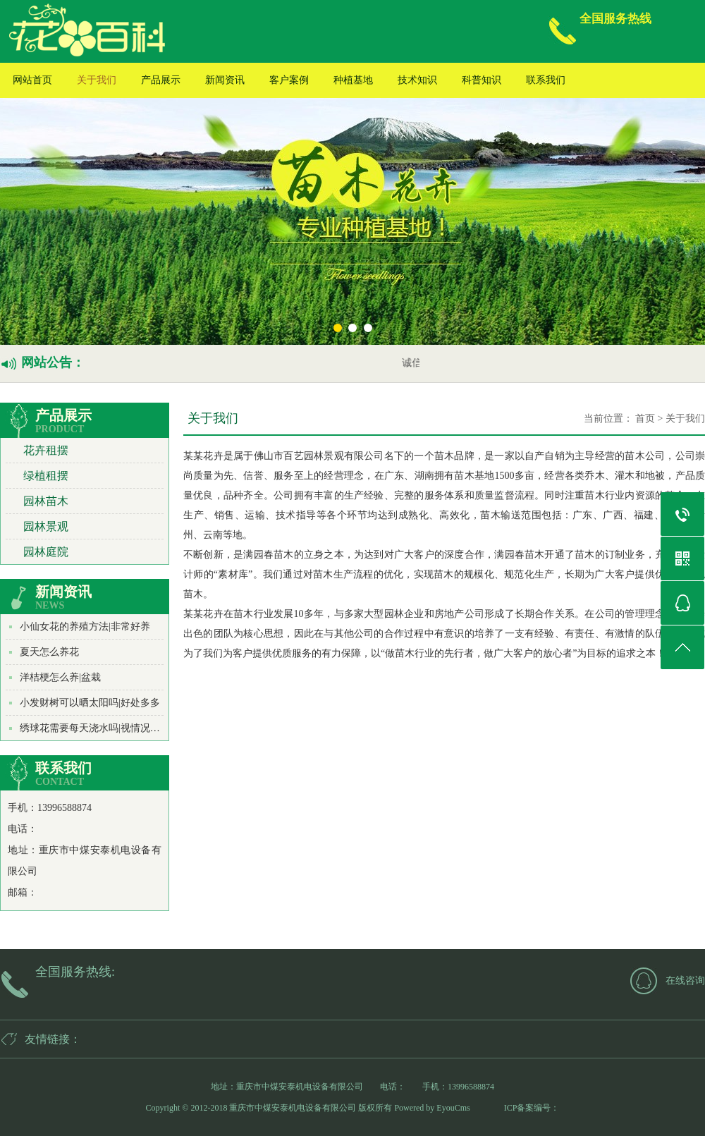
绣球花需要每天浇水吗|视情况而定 (95, 728)
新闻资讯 (225, 80)
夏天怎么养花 (49, 652)
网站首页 (32, 80)
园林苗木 (45, 501)
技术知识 (417, 80)
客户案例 (289, 80)
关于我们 (96, 80)
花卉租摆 (45, 450)
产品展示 (160, 80)
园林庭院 (45, 552)
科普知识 (481, 80)
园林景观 (45, 526)
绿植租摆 (45, 476)
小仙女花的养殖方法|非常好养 (85, 626)
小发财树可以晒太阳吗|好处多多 (90, 702)
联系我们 (545, 80)
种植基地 (353, 80)
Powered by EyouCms (431, 1108)
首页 (645, 418)
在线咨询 (685, 980)
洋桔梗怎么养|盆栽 (60, 677)
